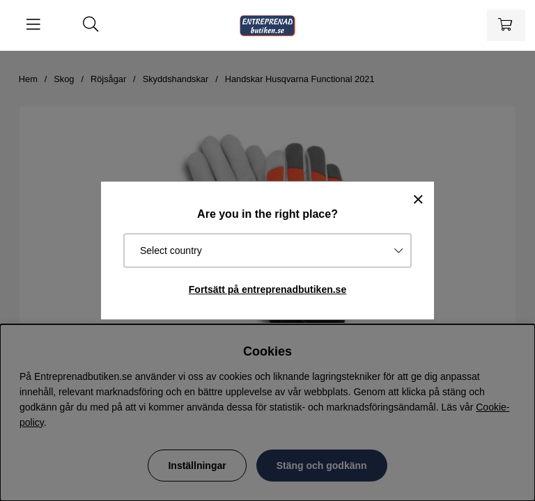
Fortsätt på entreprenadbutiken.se (267, 289)
